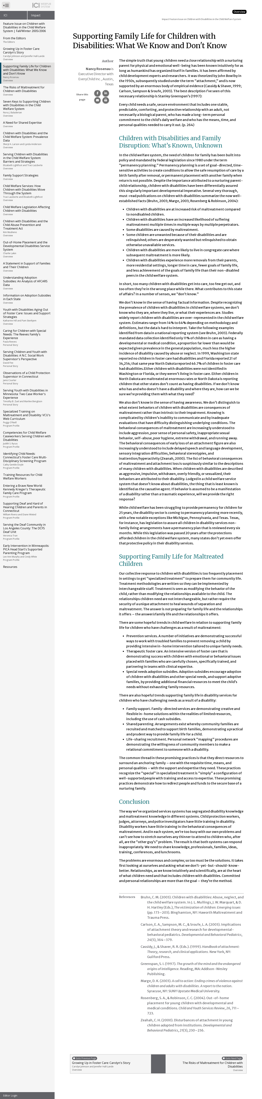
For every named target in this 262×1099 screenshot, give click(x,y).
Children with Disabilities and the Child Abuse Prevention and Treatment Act (27, 228)
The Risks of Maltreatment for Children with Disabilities (27, 90)
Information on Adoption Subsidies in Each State (27, 298)
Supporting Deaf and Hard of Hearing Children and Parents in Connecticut (27, 510)
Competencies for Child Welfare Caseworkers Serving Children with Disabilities (27, 439)
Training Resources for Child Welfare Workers (22, 476)
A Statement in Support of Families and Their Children (27, 266)
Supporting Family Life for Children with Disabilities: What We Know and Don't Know (27, 73)
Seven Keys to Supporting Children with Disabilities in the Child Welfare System (27, 108)
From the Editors (27, 39)
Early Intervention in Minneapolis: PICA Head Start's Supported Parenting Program (27, 553)
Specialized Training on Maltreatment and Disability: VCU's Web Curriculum (27, 418)
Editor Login (10, 1095)
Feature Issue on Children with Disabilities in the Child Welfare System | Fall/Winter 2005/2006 (24, 27)
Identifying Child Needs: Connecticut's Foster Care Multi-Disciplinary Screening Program (27, 460)
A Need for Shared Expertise (27, 124)
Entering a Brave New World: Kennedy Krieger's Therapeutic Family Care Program (27, 491)
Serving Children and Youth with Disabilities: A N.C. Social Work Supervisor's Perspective (27, 359)
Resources (10, 567)
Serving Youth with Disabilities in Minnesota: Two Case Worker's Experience (27, 397)
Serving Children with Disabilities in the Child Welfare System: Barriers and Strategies (27, 161)
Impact (35, 15)
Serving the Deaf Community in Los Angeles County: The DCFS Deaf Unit (27, 531)
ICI (5, 15)
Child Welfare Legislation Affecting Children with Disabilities (27, 210)
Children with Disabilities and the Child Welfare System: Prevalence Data (27, 140)
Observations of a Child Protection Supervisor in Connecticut (27, 378)
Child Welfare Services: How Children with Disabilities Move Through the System (27, 193)
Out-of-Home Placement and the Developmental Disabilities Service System (27, 249)
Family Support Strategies (27, 177)
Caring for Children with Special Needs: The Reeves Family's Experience (27, 338)
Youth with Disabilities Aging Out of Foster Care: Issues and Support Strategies (27, 316)
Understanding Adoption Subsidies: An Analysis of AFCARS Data (27, 283)
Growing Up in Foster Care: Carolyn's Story (27, 54)
